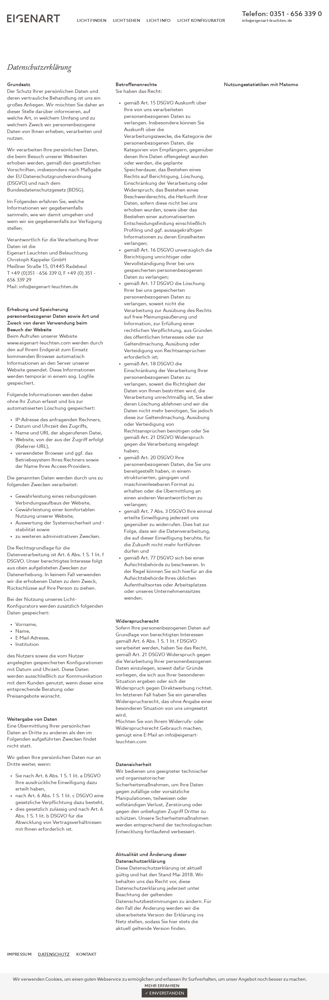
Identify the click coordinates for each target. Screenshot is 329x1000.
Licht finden (91, 21)
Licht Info (159, 21)
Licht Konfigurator (201, 21)
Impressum (19, 954)
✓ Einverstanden (164, 993)
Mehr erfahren (162, 986)
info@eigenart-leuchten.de (267, 21)
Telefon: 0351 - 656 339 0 (282, 14)
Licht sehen (126, 21)
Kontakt (86, 954)
